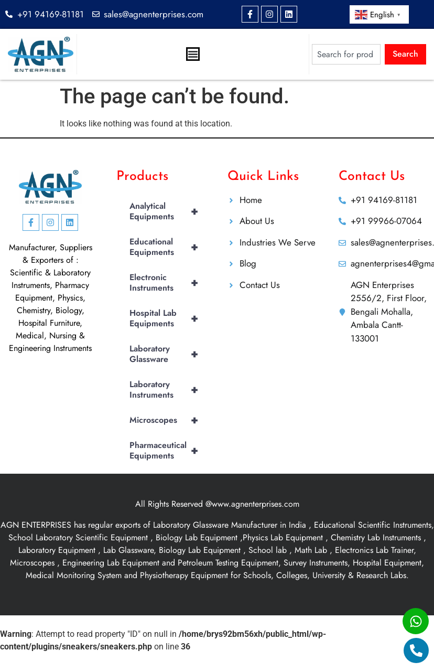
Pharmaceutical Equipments (168, 450)
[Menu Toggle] (193, 54)
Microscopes (168, 420)
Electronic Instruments (168, 283)
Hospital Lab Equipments (168, 318)
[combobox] (346, 54)
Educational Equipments (168, 247)
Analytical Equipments (168, 211)
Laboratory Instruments (168, 390)
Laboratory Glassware (168, 354)
